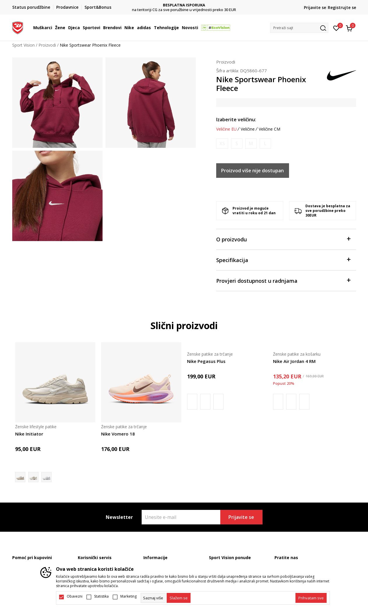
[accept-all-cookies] (311, 598)
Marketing (128, 596)
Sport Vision (23, 45)
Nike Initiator (29, 434)
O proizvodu (283, 239)
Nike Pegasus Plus (206, 361)
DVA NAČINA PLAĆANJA (184, 5)
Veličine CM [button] (269, 129)
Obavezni (74, 596)
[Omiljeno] (336, 27)
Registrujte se (342, 7)
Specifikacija (283, 260)
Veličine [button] (248, 129)
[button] (299, 28)
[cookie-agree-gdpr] (179, 598)
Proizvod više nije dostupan (252, 170)
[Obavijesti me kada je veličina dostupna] (222, 143)
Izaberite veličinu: (236, 119)
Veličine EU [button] (226, 129)
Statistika (101, 596)
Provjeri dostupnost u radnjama (283, 280)
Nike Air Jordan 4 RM (294, 361)
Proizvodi (47, 45)
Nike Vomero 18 (118, 434)
